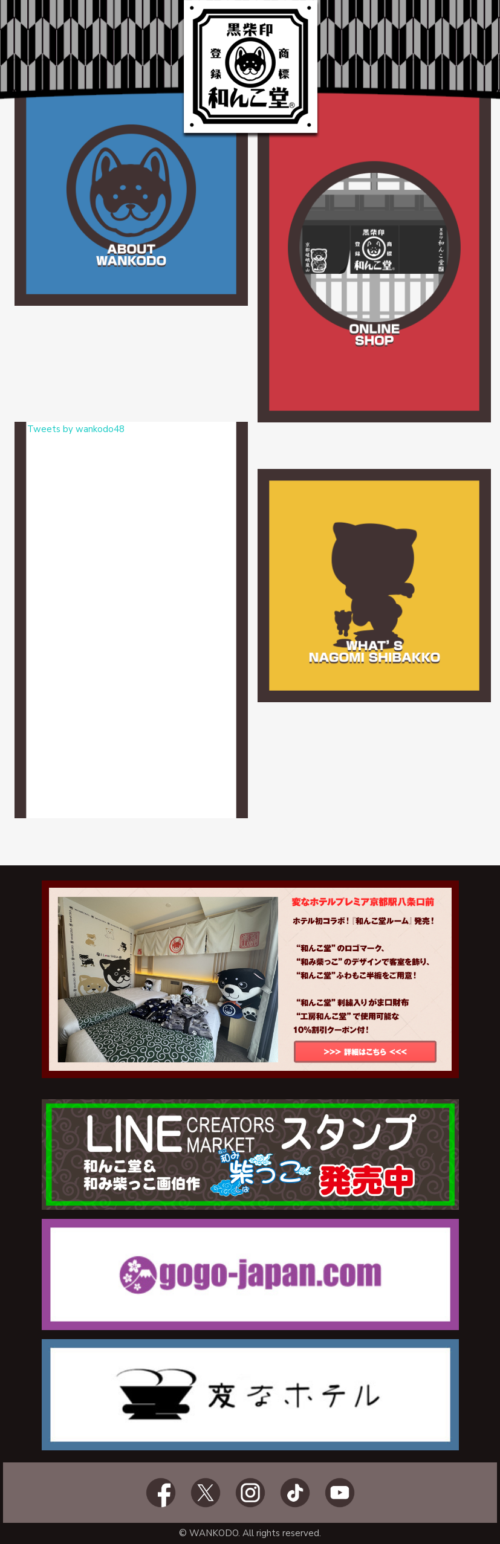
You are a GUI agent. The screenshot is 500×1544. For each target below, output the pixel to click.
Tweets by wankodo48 (76, 429)
